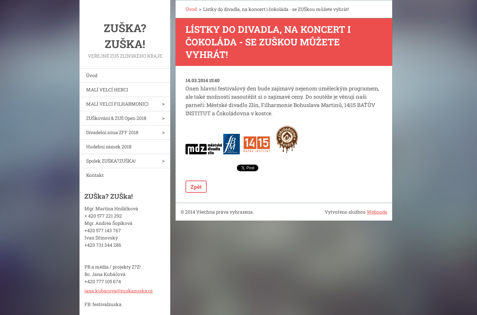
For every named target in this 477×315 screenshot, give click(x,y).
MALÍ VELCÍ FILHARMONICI (117, 104)
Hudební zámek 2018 (109, 146)
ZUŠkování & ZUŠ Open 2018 (116, 118)
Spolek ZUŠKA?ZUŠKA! (110, 161)
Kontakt (95, 175)
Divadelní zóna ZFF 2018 (112, 132)
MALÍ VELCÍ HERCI (107, 89)
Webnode (377, 212)
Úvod (91, 75)
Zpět (196, 186)
